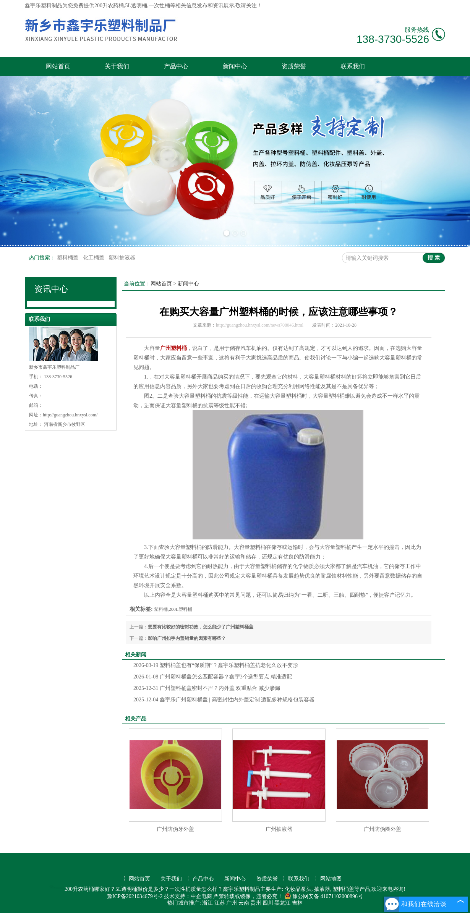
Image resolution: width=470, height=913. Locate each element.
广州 (231, 903)
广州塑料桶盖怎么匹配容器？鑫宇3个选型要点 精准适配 (212, 677)
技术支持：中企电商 (188, 896)
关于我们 (117, 66)
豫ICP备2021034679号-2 (134, 896)
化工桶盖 (94, 258)
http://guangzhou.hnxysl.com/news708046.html (259, 325)
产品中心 (176, 66)
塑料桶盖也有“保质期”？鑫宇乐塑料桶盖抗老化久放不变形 (215, 665)
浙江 (207, 903)
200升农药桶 (109, 5)
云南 (243, 903)
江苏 (219, 903)
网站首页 (58, 66)
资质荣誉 (294, 66)
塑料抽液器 (122, 258)
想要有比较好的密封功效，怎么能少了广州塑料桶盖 (200, 627)
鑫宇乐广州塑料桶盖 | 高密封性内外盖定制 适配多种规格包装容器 (223, 700)
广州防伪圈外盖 (382, 829)
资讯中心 (51, 289)
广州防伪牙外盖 (175, 829)
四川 (268, 903)
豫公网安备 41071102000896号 (323, 896)
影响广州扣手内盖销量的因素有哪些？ (187, 638)
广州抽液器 (279, 829)
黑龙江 (282, 903)
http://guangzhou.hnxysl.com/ (70, 415)
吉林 (297, 903)
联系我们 (352, 66)
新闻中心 (235, 66)
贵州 (255, 903)
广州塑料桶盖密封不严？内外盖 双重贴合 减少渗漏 (206, 688)
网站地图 (331, 879)
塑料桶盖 (68, 258)
